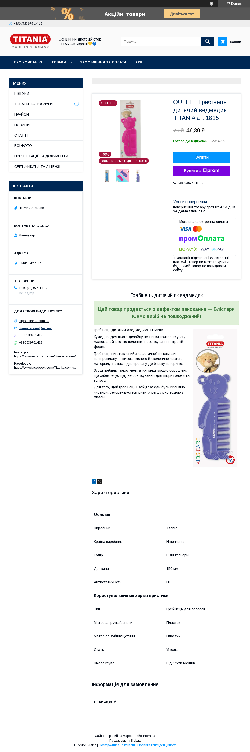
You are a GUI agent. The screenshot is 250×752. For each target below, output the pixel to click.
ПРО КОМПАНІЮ (28, 62)
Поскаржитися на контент (117, 745)
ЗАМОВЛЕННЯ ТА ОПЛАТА (103, 62)
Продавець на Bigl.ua (125, 740)
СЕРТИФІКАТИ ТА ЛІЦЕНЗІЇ (38, 167)
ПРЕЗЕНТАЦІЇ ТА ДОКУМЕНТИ (41, 156)
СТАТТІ (21, 135)
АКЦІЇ (139, 62)
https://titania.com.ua (34, 321)
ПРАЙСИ (21, 114)
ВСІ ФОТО (23, 146)
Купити (202, 157)
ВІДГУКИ (21, 93)
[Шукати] (207, 41)
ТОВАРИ (58, 62)
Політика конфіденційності (157, 745)
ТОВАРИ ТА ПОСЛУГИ (33, 104)
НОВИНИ (22, 125)
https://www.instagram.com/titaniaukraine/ (45, 356)
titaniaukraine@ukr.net (35, 328)
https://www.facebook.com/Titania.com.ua (45, 367)
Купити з (201, 170)
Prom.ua (149, 736)
